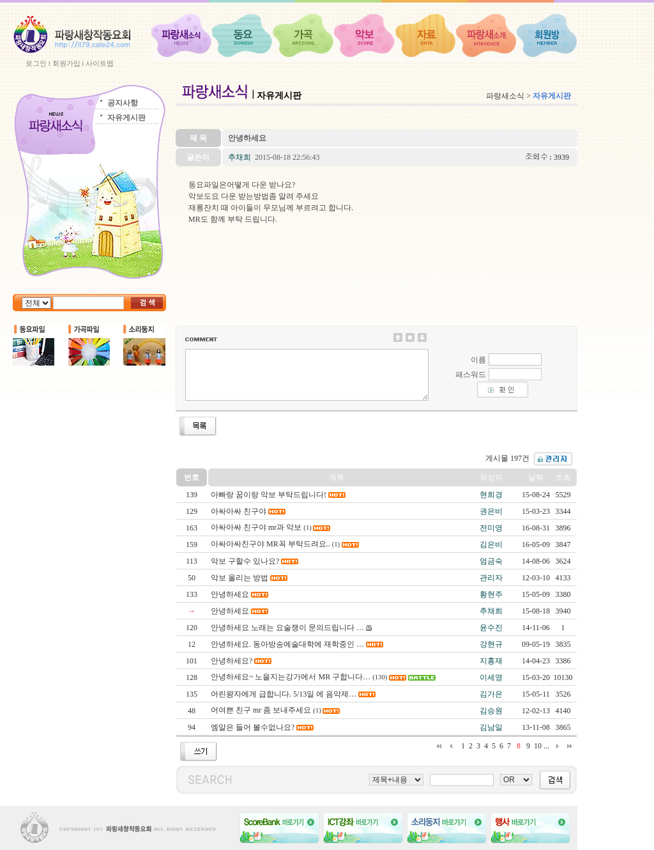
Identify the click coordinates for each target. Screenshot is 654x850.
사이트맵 (100, 63)
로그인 (36, 63)
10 (538, 745)
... (546, 745)
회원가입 (66, 63)
